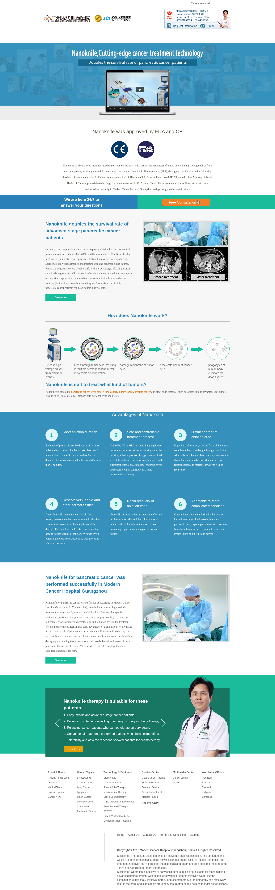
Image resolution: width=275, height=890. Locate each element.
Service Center (150, 772)
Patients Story (150, 802)
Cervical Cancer (85, 782)
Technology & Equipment (118, 772)
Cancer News (54, 797)
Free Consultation (182, 202)
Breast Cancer (84, 777)
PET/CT (108, 811)
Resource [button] (153, 34)
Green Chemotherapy (114, 797)
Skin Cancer (83, 806)
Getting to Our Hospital (153, 777)
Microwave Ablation (113, 782)
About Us (52, 782)
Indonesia (207, 777)
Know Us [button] (62, 34)
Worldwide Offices (213, 772)
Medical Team (55, 787)
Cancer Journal (180, 777)
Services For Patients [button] (209, 34)
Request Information (185, 26)
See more (61, 297)
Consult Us (73, 749)
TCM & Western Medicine (116, 816)
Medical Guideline (151, 782)
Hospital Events (56, 792)
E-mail (210, 26)
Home (120, 834)
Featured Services (151, 787)
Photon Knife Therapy (115, 787)
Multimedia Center (183, 772)
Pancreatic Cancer (86, 811)
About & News (56, 772)
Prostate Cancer (85, 801)
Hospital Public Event (58, 777)
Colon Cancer (84, 797)
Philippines (207, 792)
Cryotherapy (110, 777)
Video (176, 782)
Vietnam (206, 782)
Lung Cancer (83, 787)
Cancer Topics (85, 772)
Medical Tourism (150, 797)
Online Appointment (152, 792)
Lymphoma (82, 792)
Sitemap (194, 834)
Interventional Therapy (115, 792)
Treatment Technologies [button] (124, 34)
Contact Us (149, 834)
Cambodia (207, 797)
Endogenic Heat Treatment (117, 820)
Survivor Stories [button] (178, 34)
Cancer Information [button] (89, 34)
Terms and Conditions (173, 834)
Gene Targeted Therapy (116, 806)
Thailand (206, 787)
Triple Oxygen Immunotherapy (119, 801)
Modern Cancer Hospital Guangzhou (163, 850)
